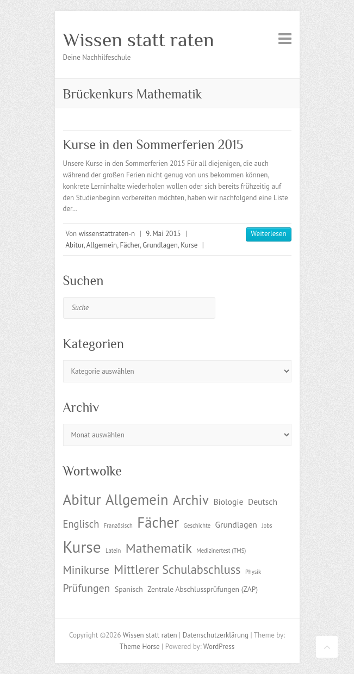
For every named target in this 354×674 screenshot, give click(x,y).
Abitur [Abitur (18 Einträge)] (82, 499)
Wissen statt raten (138, 40)
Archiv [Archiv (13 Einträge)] (191, 500)
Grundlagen (159, 245)
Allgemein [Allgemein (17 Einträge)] (136, 499)
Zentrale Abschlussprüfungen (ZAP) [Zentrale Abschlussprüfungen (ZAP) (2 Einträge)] (202, 589)
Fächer (130, 245)
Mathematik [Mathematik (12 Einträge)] (159, 548)
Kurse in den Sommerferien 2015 (153, 144)
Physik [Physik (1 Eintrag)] (253, 572)
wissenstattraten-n (107, 233)
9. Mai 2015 (163, 233)
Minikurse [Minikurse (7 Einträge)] (86, 569)
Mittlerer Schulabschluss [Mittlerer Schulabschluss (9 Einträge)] (177, 569)
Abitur (75, 245)
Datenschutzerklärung (216, 635)
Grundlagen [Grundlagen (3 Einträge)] (236, 524)
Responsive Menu (284, 38)
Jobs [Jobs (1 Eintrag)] (267, 525)
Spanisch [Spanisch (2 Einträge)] (129, 589)
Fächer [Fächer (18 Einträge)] (158, 522)
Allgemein (101, 245)
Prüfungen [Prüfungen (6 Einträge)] (86, 588)
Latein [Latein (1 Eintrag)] (113, 550)
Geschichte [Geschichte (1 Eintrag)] (197, 525)
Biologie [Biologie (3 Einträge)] (228, 501)
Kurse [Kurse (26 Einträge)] (82, 546)
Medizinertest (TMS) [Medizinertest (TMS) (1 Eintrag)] (221, 550)
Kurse (189, 245)
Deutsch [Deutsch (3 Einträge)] (262, 501)
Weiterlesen (268, 233)
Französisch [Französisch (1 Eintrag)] (118, 525)
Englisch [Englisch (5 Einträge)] (81, 523)
